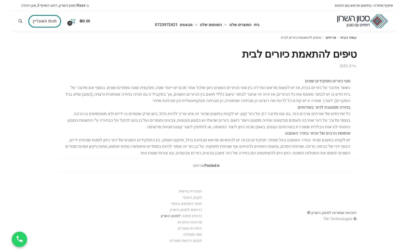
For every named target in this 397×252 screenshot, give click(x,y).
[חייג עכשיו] (9, 239)
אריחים (320, 37)
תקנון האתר (181, 197)
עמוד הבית (338, 37)
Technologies (331, 219)
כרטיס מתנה (181, 215)
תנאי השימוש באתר (175, 203)
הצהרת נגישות (179, 191)
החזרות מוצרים (178, 228)
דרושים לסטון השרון (175, 209)
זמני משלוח (182, 234)
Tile (316, 219)
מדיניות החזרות (179, 222)
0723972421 (150, 21)
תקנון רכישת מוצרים (175, 240)
